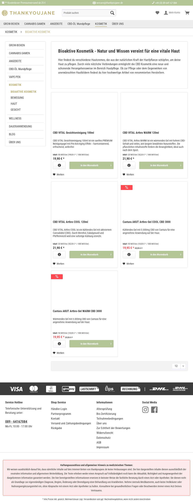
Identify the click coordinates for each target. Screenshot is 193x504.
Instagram (145, 410)
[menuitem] (89, 12)
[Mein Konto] (172, 12)
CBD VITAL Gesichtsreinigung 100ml (73, 132)
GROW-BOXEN (17, 45)
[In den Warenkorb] (91, 165)
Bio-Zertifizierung (106, 414)
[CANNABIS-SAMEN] (35, 24)
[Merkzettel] (157, 12)
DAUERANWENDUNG (20, 126)
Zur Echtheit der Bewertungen (113, 428)
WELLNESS (15, 118)
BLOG (12, 134)
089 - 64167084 (16, 422)
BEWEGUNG (17, 97)
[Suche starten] (112, 12)
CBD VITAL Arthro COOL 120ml (70, 222)
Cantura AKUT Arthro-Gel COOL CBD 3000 (147, 222)
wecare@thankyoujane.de (109, 2)
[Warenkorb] (187, 12)
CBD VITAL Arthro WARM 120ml (141, 132)
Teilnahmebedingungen (109, 418)
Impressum (102, 447)
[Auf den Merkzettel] (58, 174)
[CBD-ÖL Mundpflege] (79, 24)
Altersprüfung (104, 409)
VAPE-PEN (14, 77)
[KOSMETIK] (101, 24)
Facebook (154, 410)
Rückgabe (56, 428)
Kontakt (55, 418)
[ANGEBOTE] (56, 24)
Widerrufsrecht (104, 433)
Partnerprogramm (61, 414)
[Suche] (89, 12)
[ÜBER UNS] (118, 24)
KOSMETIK (15, 85)
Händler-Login (59, 409)
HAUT (14, 103)
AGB (98, 442)
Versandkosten (90, 499)
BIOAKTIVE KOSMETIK (23, 91)
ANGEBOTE (15, 61)
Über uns (101, 423)
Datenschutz (103, 437)
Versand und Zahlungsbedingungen (71, 423)
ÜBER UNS (15, 142)
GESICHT (16, 109)
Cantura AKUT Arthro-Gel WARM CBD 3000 (77, 311)
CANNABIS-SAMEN (19, 53)
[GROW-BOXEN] (12, 24)
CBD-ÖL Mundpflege (20, 69)
